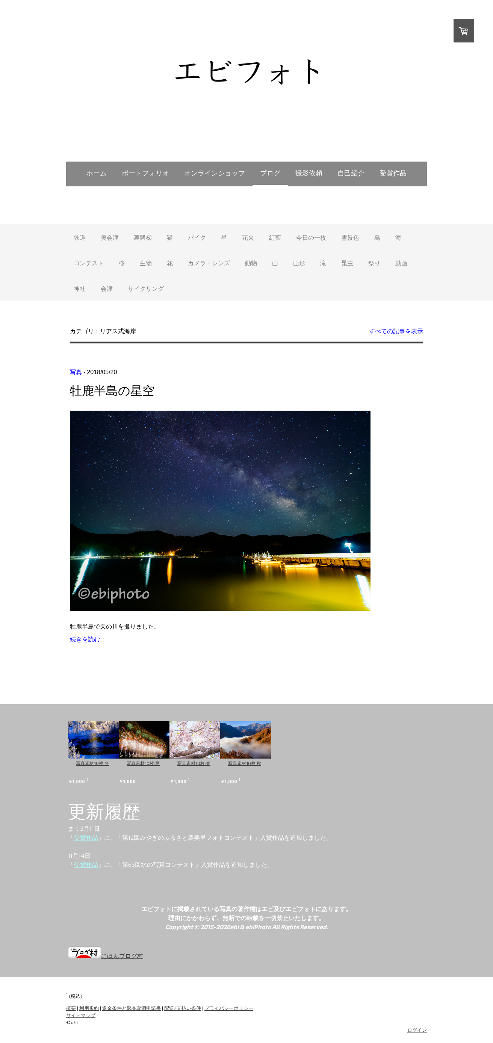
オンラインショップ (214, 173)
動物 (251, 262)
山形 (299, 262)
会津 (107, 288)
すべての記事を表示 (396, 331)
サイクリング (146, 288)
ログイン (417, 1030)
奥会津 (110, 237)
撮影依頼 (308, 173)
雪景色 (350, 237)
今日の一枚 (311, 237)
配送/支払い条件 (182, 1008)
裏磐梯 (143, 237)
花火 (248, 237)
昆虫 (347, 262)
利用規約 (89, 1008)
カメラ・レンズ (209, 262)
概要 (71, 1008)
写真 (76, 372)
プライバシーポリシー (228, 1008)
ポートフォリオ (145, 173)
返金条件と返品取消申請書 (131, 1008)
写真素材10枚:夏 (152, 763)
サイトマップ (80, 1015)
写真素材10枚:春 (212, 763)
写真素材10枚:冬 (92, 763)
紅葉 (275, 237)
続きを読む (85, 639)
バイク (197, 237)
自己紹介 (350, 173)
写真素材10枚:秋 (272, 763)
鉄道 (80, 237)
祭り (374, 262)
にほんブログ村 (105, 955)
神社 (80, 288)
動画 (401, 262)
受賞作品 (393, 173)
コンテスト (89, 262)
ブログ (270, 173)
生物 (146, 262)
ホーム (96, 173)
